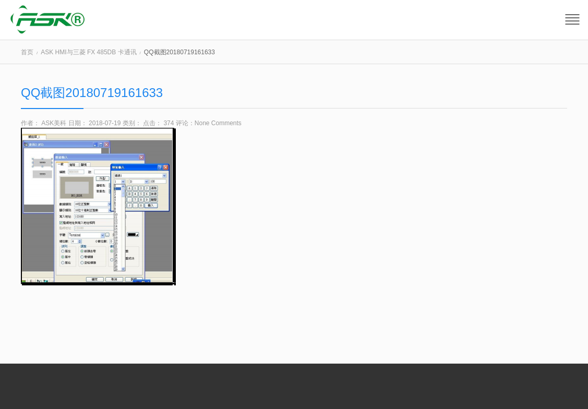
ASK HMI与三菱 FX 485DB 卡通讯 (88, 52)
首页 (27, 52)
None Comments (218, 123)
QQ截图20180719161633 (92, 93)
